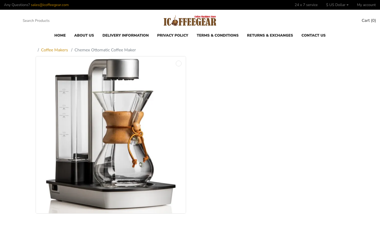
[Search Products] (45, 21)
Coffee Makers (54, 50)
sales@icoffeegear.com (50, 4)
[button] (337, 5)
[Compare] (336, 21)
